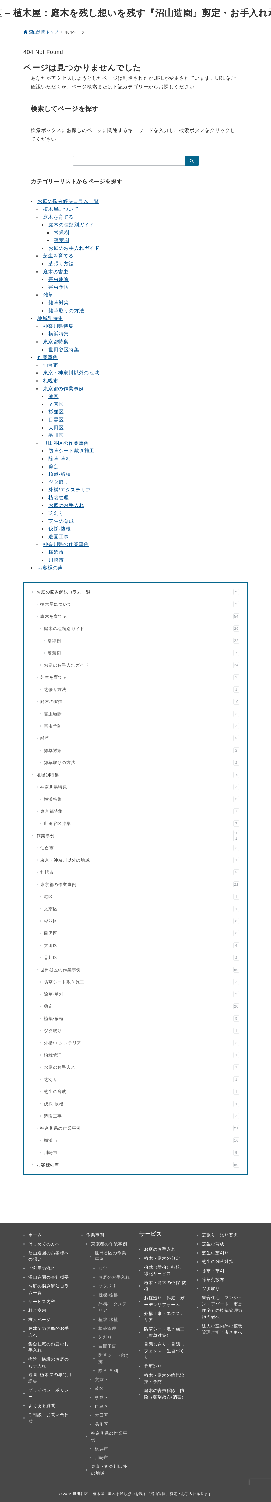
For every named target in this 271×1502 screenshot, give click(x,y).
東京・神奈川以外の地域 (71, 372)
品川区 (56, 435)
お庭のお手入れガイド (74, 248)
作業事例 (47, 357)
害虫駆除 (58, 279)
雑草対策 (58, 302)
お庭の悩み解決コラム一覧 (68, 201)
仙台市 (50, 365)
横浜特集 (58, 333)
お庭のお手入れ (66, 505)
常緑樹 (61, 232)
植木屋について (61, 209)
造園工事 (58, 536)
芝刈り (56, 513)
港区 (53, 396)
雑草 (48, 294)
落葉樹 (61, 240)
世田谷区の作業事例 (66, 443)
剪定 (53, 466)
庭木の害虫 (56, 271)
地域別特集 (50, 318)
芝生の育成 (61, 521)
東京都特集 (56, 341)
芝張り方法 (61, 263)
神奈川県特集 (58, 326)
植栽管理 (58, 497)
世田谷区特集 (63, 349)
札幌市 (50, 380)
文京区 (56, 404)
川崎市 (56, 560)
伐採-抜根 (59, 528)
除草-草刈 (59, 458)
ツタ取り (58, 482)
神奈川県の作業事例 (66, 544)
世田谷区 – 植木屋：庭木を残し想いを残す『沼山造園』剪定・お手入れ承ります (142, 1494)
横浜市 (56, 552)
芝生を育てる (58, 255)
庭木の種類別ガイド (71, 224)
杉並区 (56, 411)
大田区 (56, 427)
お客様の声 (50, 567)
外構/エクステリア (69, 489)
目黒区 (56, 419)
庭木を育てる (58, 217)
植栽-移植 (59, 474)
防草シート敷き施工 (71, 450)
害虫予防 (58, 287)
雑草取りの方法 (66, 310)
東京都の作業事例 (63, 388)
